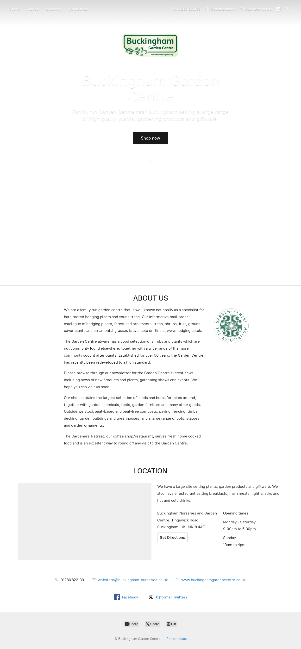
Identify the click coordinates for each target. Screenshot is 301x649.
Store (14, 9)
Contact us (78, 9)
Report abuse (176, 639)
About (32, 9)
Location (53, 9)
